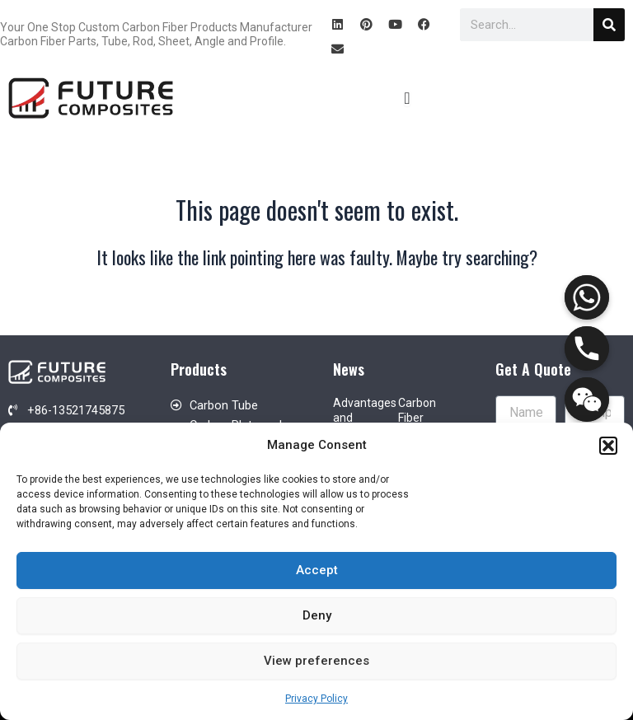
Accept (317, 570)
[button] (608, 445)
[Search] (609, 24)
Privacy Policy (316, 698)
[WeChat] (587, 399)
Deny (316, 615)
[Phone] (587, 348)
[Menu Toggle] (407, 98)
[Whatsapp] (587, 297)
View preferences (316, 660)
